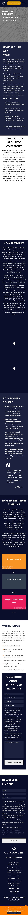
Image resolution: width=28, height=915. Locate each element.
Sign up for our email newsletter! (13, 827)
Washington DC (14, 891)
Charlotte (14, 893)
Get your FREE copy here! (14, 913)
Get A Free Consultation (14, 3)
